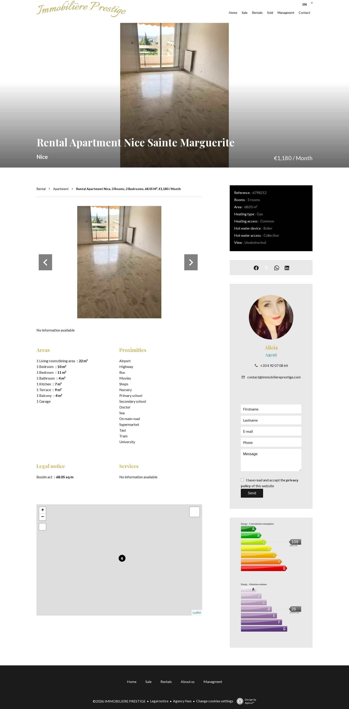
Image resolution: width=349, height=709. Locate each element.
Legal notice (159, 701)
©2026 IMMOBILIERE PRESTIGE (119, 701)
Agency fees (182, 701)
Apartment (61, 189)
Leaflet (197, 612)
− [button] (42, 517)
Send (252, 493)
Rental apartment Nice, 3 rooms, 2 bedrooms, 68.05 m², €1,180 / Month (128, 189)
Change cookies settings (214, 701)
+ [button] (42, 510)
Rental (41, 189)
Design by (245, 701)
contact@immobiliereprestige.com (274, 377)
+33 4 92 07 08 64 (274, 365)
